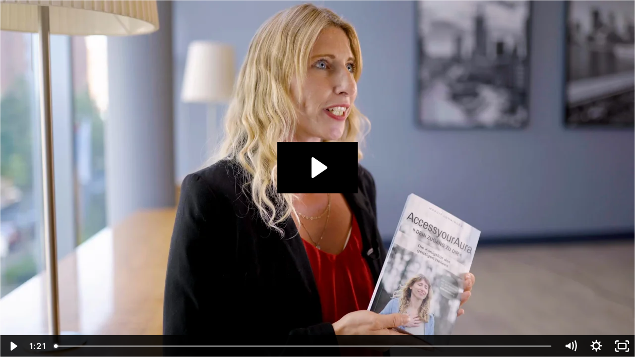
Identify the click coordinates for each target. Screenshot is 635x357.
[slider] (303, 346)
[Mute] (570, 346)
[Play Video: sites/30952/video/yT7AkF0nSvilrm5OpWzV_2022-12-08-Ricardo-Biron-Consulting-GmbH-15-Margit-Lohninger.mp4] (317, 167)
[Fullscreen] (622, 346)
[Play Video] (13, 346)
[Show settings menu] (596, 346)
